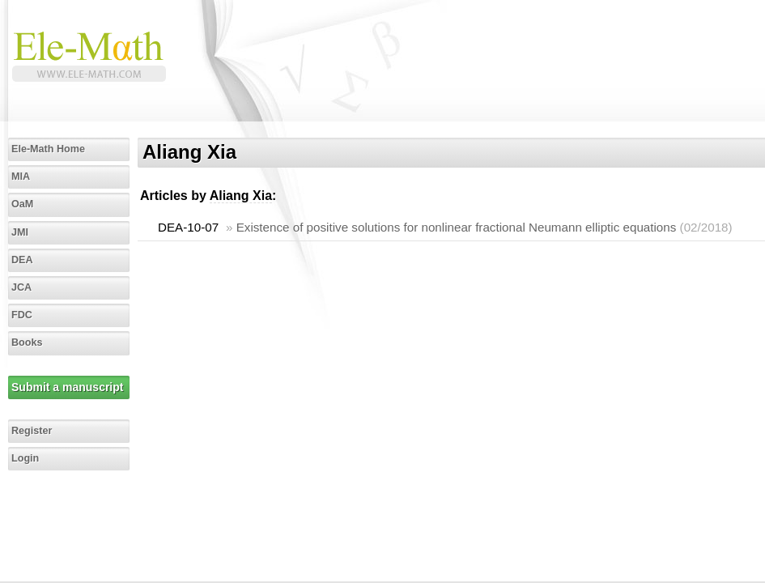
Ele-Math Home (48, 149)
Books (27, 342)
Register (31, 430)
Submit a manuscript (67, 387)
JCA (21, 287)
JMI (19, 232)
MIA (20, 176)
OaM (22, 204)
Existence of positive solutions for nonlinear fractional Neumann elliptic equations (456, 227)
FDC (21, 315)
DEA (22, 260)
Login (25, 458)
